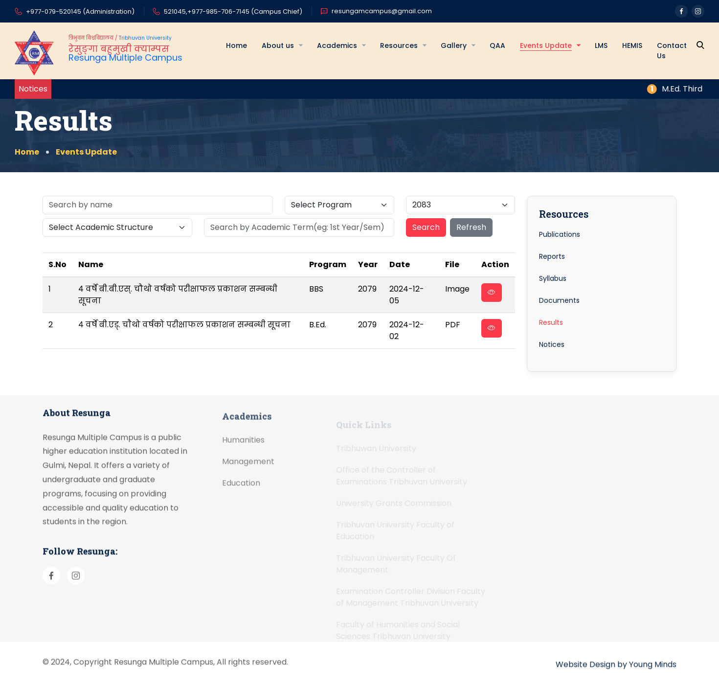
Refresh (471, 227)
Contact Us (672, 51)
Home (236, 45)
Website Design (585, 675)
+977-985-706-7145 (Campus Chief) (244, 11)
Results (551, 322)
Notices (551, 344)
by (622, 675)
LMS (601, 45)
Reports (552, 256)
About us (278, 45)
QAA (497, 45)
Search (426, 227)
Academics (337, 45)
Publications (559, 234)
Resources (399, 45)
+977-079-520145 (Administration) (75, 12)
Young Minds (652, 675)
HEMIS (632, 45)
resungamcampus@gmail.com (376, 11)
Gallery (454, 45)
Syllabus (552, 278)
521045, (175, 11)
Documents (559, 300)
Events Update (546, 45)
